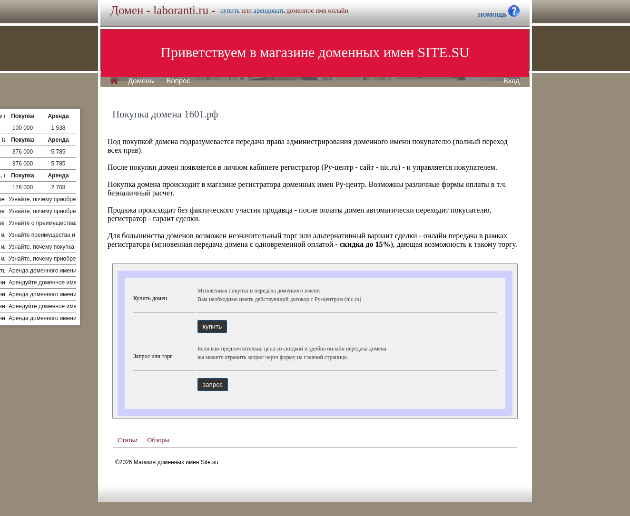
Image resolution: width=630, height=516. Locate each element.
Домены (141, 81)
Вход (511, 81)
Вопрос (178, 81)
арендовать (269, 10)
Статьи (128, 440)
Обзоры (158, 440)
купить (230, 10)
